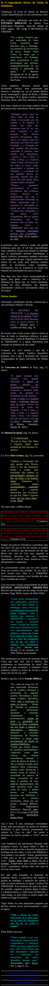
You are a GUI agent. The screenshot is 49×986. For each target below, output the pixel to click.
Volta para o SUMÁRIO (24, 982)
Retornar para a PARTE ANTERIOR (24, 978)
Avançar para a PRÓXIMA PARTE (24, 973)
